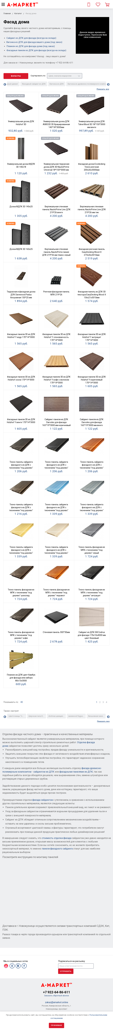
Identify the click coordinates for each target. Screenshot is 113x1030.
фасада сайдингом (42, 800)
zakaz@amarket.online (56, 1002)
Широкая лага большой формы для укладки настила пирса (37, 716)
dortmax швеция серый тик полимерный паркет (57, 716)
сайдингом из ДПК (43, 771)
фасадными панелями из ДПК (76, 771)
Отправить (66, 971)
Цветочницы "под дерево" (17, 716)
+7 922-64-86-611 (56, 992)
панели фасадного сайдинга (57, 848)
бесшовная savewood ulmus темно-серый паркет (97, 716)
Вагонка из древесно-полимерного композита (89, 84)
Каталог (18, 13)
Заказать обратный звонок (56, 995)
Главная (7, 13)
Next (108, 84)
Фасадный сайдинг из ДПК (34, 84)
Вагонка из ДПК (57, 84)
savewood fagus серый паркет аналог (77, 716)
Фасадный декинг (10, 84)
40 (21, 702)
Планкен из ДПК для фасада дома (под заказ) (30, 46)
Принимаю (56, 1025)
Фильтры (16, 76)
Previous (4, 84)
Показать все (103, 89)
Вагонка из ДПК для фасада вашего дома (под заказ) (34, 42)
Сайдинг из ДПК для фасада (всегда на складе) (31, 38)
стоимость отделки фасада (56, 838)
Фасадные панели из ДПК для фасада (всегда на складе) (36, 50)
